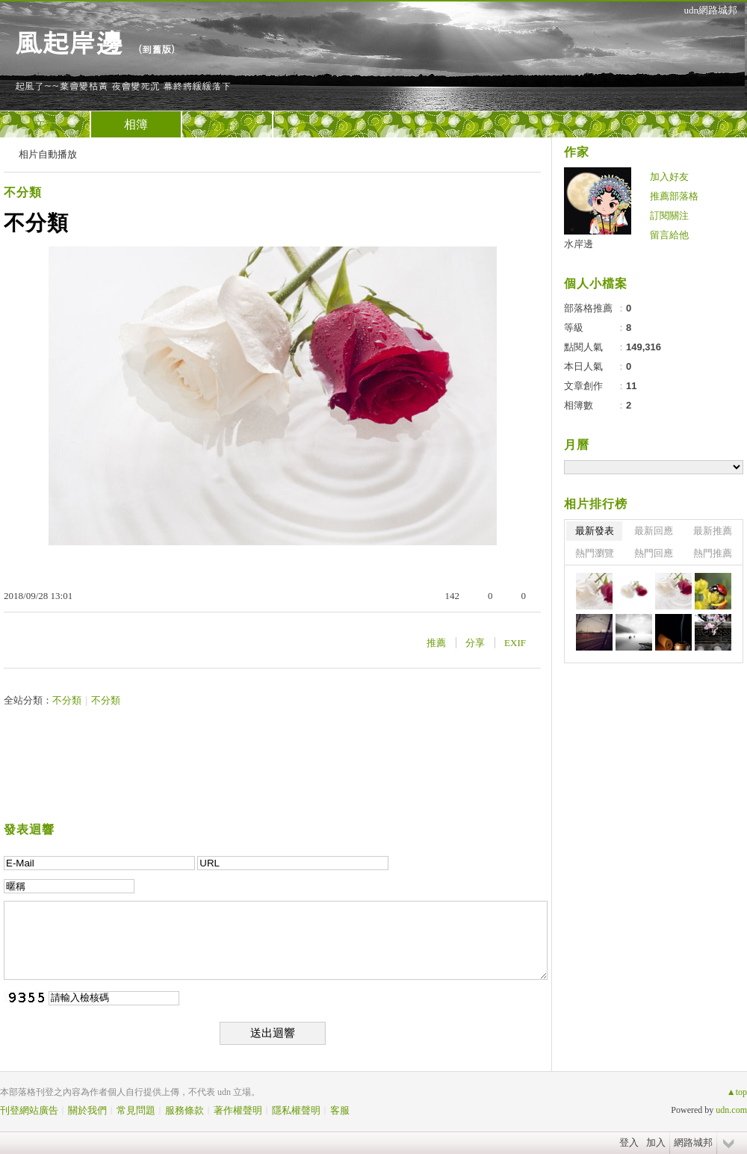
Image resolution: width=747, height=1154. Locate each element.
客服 (340, 1110)
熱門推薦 (712, 553)
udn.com (731, 1110)
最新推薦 (712, 530)
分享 (475, 642)
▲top (737, 1092)
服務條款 (184, 1110)
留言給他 (669, 235)
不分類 (23, 192)
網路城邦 (693, 1142)
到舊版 (156, 49)
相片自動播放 (48, 154)
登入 (629, 1142)
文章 (45, 124)
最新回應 (653, 530)
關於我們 (87, 1110)
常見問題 (136, 1110)
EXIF (515, 642)
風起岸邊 (69, 41)
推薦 (436, 642)
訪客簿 (227, 124)
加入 (656, 1142)
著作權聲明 (238, 1110)
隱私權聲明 (296, 1110)
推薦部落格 (674, 196)
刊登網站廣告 (29, 1110)
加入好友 (669, 176)
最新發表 (594, 530)
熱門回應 (653, 553)
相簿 (136, 124)
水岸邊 (578, 243)
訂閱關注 (669, 215)
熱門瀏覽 (594, 553)
